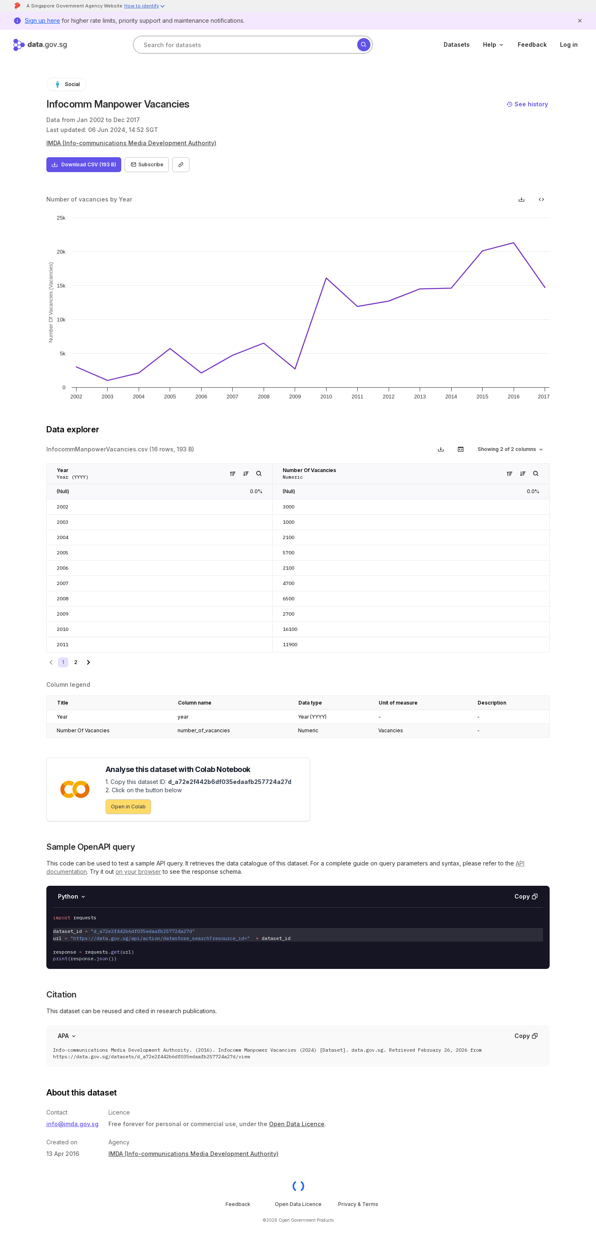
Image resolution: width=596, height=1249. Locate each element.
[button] (145, 6)
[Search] (363, 44)
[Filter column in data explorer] (259, 473)
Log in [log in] (569, 44)
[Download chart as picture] (521, 199)
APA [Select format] (67, 1035)
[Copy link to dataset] (181, 164)
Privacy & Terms (358, 1204)
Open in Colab (128, 806)
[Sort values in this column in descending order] (245, 473)
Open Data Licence (296, 1123)
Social (66, 84)
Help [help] (494, 44)
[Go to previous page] (51, 662)
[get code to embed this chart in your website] (541, 199)
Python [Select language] (72, 896)
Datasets (457, 44)
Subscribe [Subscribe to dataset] (146, 164)
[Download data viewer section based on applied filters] (441, 449)
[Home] (40, 45)
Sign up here (42, 20)
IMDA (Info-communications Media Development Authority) (131, 142)
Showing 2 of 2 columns (511, 449)
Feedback (532, 44)
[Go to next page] (88, 662)
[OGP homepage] (298, 1186)
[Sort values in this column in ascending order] (232, 473)
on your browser (138, 871)
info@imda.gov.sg (72, 1123)
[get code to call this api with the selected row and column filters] (460, 449)
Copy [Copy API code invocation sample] (526, 896)
